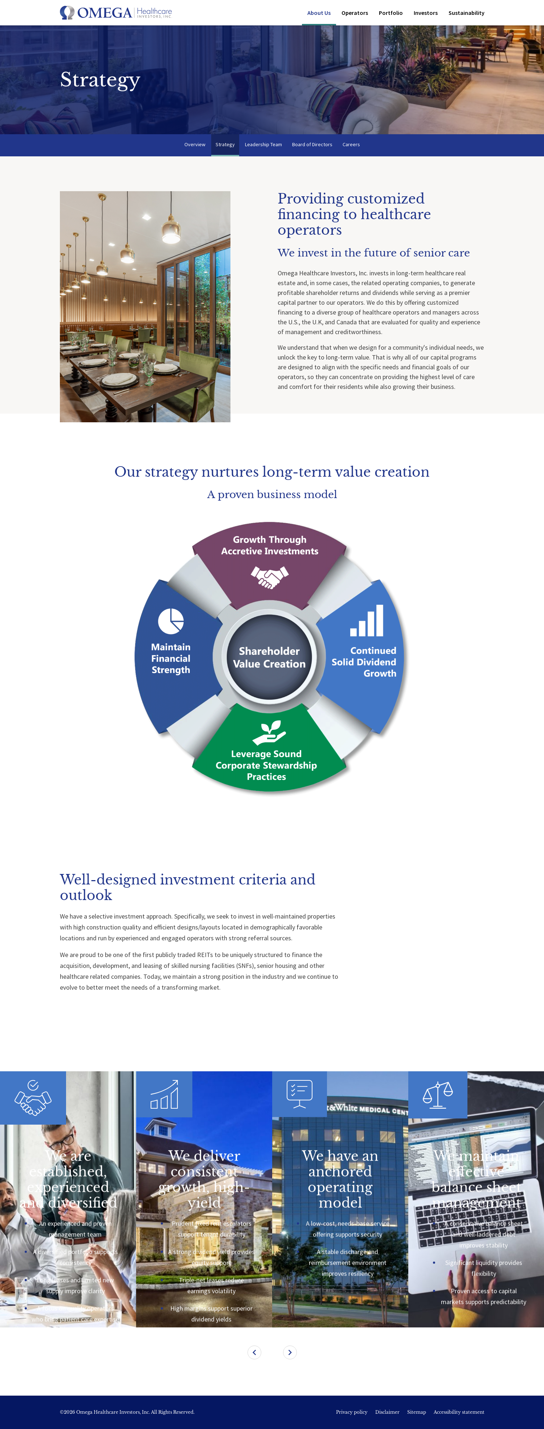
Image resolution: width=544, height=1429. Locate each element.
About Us (319, 12)
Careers (351, 144)
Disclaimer (387, 1412)
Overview (194, 144)
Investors (426, 12)
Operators (354, 12)
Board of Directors (312, 144)
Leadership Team (263, 144)
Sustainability (466, 12)
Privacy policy (352, 1412)
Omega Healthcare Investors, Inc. (113, 1412)
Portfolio (391, 12)
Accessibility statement (459, 1412)
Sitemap (416, 1412)
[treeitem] (68, 1199)
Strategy (225, 144)
